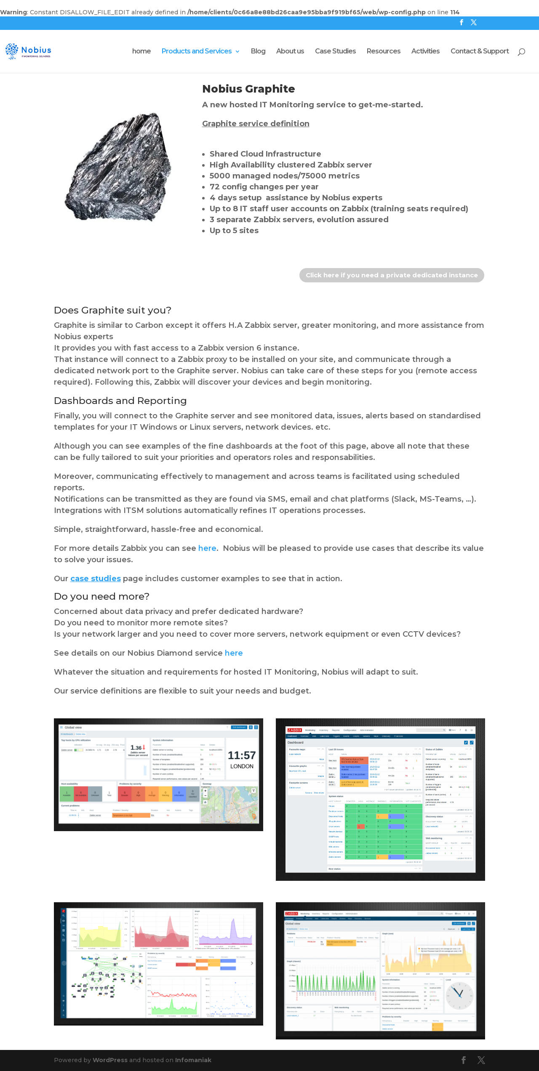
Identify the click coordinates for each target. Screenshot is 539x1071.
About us (290, 51)
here (207, 548)
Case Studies (335, 51)
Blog (258, 51)
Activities (425, 51)
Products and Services (197, 51)
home (141, 51)
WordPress (110, 1060)
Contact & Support (480, 51)
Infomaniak (193, 1060)
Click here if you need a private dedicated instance (392, 275)
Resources (383, 51)
